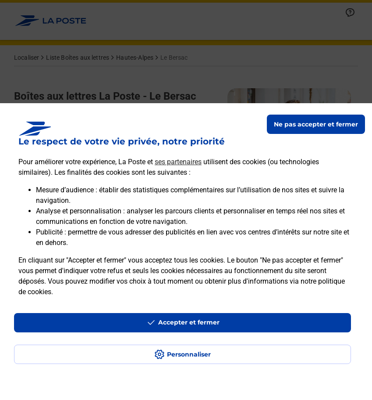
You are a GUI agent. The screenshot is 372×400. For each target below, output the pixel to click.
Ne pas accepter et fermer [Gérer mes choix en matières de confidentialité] (316, 124)
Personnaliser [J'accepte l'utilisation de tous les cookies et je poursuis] (189, 354)
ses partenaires (178, 162)
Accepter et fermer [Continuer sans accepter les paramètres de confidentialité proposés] (189, 322)
